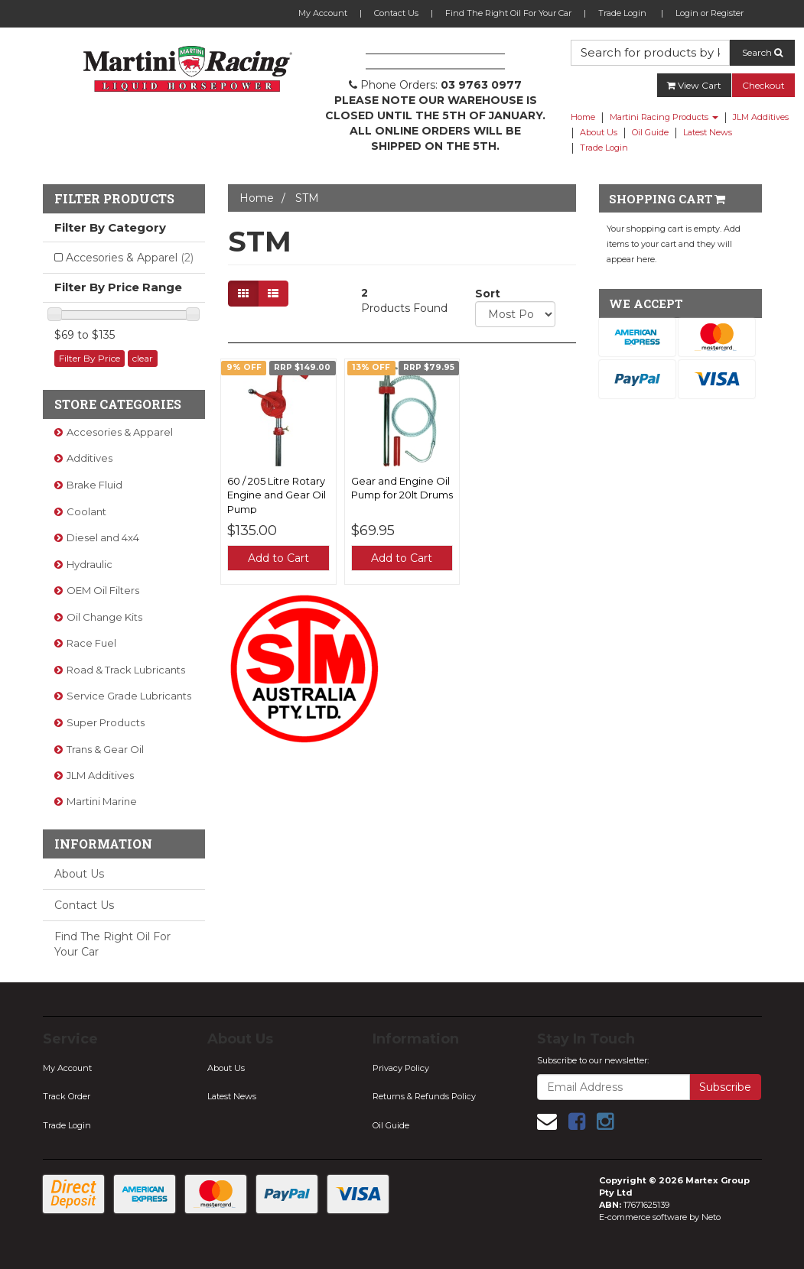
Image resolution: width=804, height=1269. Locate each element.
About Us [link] (226, 1068)
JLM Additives (761, 117)
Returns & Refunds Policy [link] (424, 1096)
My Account (322, 13)
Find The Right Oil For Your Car (508, 13)
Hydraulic (89, 564)
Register (727, 13)
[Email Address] (613, 1087)
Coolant (86, 511)
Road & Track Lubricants (126, 670)
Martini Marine (102, 801)
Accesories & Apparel (130, 258)
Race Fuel (91, 643)
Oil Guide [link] (391, 1125)
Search (762, 52)
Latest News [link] (231, 1096)
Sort (481, 293)
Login (686, 13)
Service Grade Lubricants (129, 696)
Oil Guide (650, 132)
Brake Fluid (94, 485)
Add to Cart (278, 558)
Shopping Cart (667, 198)
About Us (598, 132)
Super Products (106, 722)
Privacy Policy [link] (401, 1068)
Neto (711, 1217)
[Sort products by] (515, 314)
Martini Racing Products (664, 117)
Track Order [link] (66, 1096)
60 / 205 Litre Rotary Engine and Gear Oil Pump (276, 494)
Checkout (763, 85)
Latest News (707, 132)
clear (142, 358)
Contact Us (396, 13)
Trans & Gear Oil (105, 749)
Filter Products (114, 199)
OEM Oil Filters (103, 590)
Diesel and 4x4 (103, 537)
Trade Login (622, 13)
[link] (576, 1121)
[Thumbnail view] (243, 294)
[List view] (273, 294)
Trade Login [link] (67, 1125)
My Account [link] (67, 1068)
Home (583, 117)
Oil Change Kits (104, 617)
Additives (89, 458)
